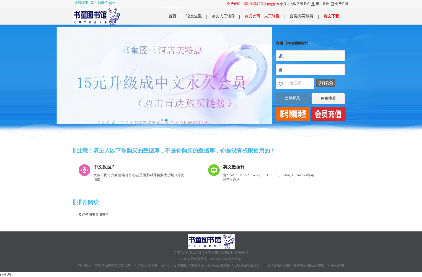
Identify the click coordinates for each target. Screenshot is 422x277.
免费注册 (341, 4)
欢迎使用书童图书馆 (93, 215)
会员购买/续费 (302, 16)
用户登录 (322, 4)
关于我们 (180, 253)
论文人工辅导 (223, 16)
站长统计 (241, 253)
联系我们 (196, 253)
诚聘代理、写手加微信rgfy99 (95, 3)
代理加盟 (226, 253)
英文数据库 (234, 167)
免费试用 (211, 253)
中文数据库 (105, 167)
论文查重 (194, 16)
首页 (172, 16)
